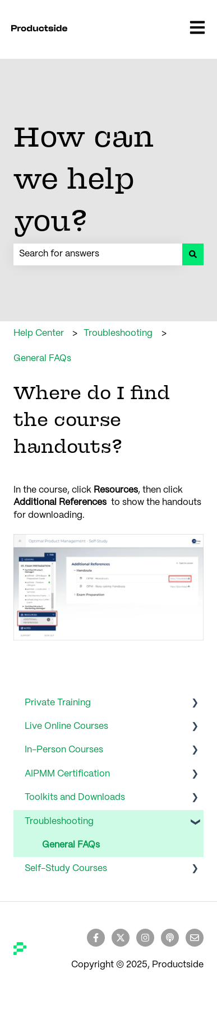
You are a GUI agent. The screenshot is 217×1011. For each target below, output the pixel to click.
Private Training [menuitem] (58, 703)
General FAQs (42, 358)
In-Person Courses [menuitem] (64, 750)
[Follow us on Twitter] (121, 938)
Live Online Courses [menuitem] (66, 726)
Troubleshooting (118, 333)
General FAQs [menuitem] (71, 845)
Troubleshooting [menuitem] (59, 821)
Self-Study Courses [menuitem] (66, 868)
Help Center (38, 333)
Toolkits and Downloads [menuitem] (75, 797)
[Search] (193, 254)
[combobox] (97, 254)
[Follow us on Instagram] (145, 938)
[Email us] (195, 938)
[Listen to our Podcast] (170, 938)
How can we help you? (83, 178)
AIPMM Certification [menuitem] (67, 774)
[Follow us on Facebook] (96, 938)
